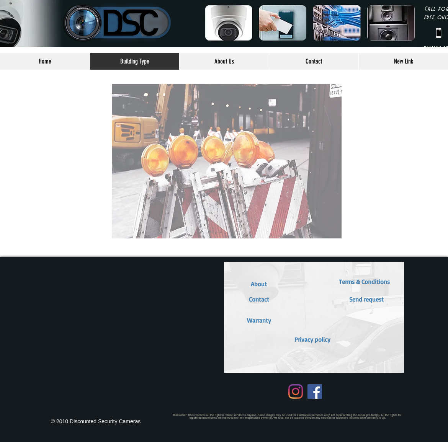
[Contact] (259, 299)
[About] (259, 284)
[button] (259, 320)
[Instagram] (295, 391)
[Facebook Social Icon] (314, 391)
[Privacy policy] (312, 339)
